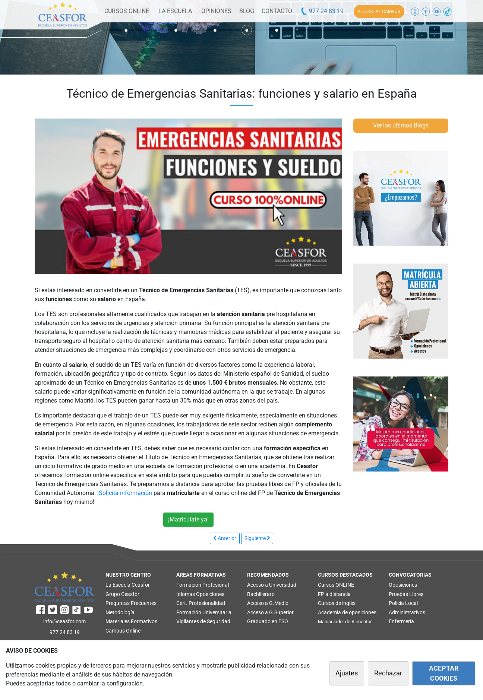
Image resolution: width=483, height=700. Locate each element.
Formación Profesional (202, 585)
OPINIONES (216, 11)
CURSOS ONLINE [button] (126, 11)
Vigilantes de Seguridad (203, 621)
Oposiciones (210, 594)
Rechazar (388, 673)
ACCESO (378, 11)
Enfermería (401, 621)
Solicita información (125, 492)
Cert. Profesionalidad (200, 603)
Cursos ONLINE (336, 585)
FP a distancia (334, 594)
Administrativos (407, 612)
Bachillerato (261, 594)
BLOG (246, 11)
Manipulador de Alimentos (345, 621)
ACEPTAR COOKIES (443, 673)
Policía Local (403, 603)
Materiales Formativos (131, 621)
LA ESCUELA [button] (175, 11)
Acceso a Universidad (271, 585)
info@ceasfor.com (64, 621)
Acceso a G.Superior (270, 612)
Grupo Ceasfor (122, 594)
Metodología (120, 612)
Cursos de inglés (337, 603)
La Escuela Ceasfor (127, 585)
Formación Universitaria (203, 612)
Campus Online (123, 631)
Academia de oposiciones (347, 612)
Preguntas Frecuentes (131, 603)
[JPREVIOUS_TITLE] (225, 538)
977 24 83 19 (322, 11)
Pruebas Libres (406, 594)
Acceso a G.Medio (267, 603)
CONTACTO (277, 11)
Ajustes (346, 673)
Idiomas (185, 594)
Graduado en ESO (267, 621)
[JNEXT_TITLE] (257, 538)
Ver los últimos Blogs (401, 125)
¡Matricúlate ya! (188, 519)
